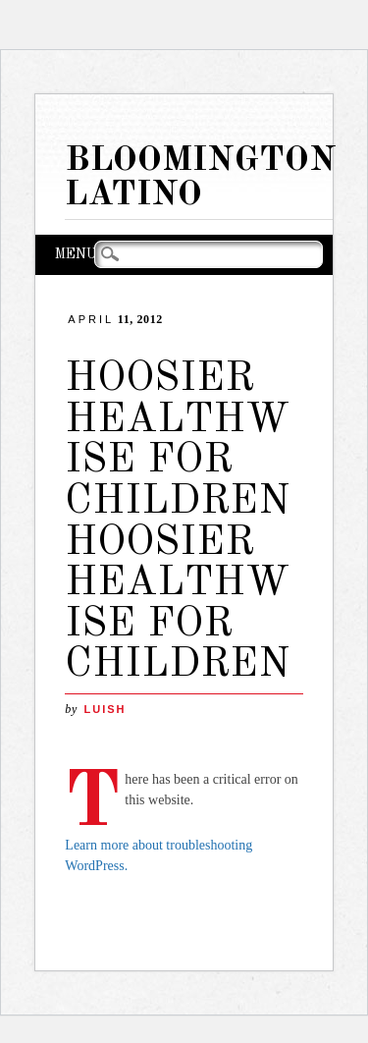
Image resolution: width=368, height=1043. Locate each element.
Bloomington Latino (201, 177)
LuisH (104, 709)
